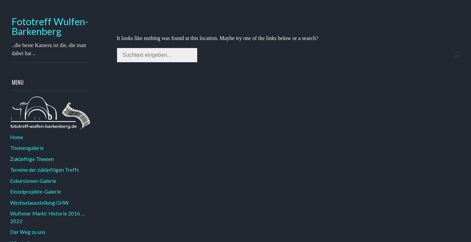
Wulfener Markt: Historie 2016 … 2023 (47, 217)
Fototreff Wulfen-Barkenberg (50, 26)
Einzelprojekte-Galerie (35, 192)
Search (457, 55)
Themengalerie (27, 148)
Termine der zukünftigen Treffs (44, 170)
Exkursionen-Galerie (33, 181)
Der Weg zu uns (27, 232)
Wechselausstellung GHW (39, 203)
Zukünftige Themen (32, 159)
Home (16, 137)
